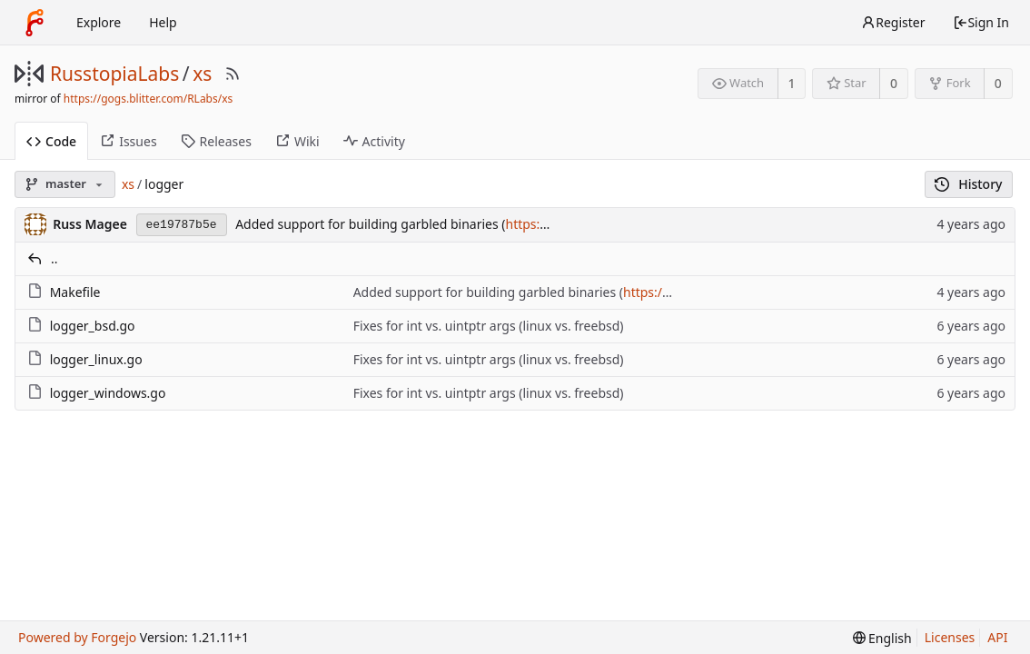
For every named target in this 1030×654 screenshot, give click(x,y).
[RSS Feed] (232, 73)
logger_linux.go (96, 359)
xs (202, 73)
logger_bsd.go (92, 325)
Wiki (297, 141)
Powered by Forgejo (77, 637)
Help (163, 22)
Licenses (950, 637)
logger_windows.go (108, 392)
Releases (216, 141)
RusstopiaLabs (114, 73)
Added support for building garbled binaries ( (370, 224)
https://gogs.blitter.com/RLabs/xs (148, 98)
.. (54, 258)
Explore (98, 22)
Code (51, 141)
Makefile (75, 292)
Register (893, 22)
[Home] (34, 22)
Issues (128, 141)
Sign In (981, 22)
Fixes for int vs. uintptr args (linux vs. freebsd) (488, 325)
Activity (374, 141)
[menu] (882, 638)
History (969, 184)
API (997, 637)
